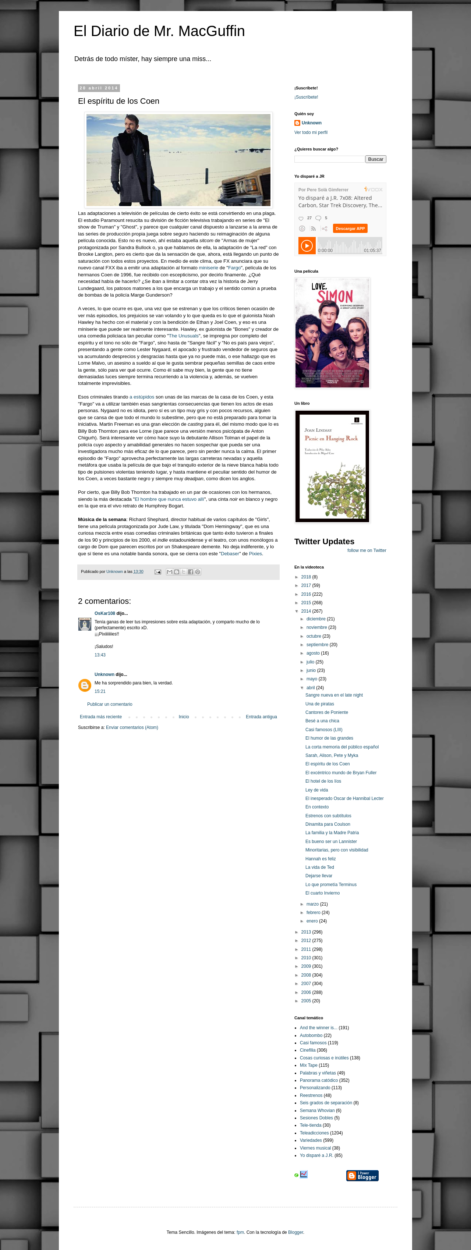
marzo (313, 904)
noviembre (317, 627)
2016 (306, 594)
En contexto (317, 807)
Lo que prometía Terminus (331, 884)
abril (311, 687)
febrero (314, 912)
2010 (306, 957)
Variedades (311, 1140)
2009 (306, 966)
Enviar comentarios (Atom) (132, 727)
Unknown (104, 674)
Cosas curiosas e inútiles (324, 1057)
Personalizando (315, 1087)
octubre (314, 636)
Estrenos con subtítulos (328, 815)
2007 (306, 983)
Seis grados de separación (326, 1102)
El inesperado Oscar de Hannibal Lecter (344, 798)
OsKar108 (105, 613)
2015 (306, 602)
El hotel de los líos (323, 781)
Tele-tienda (311, 1125)
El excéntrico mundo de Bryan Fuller (340, 772)
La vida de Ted (319, 867)
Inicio (184, 716)
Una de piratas (319, 704)
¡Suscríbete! (306, 97)
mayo (313, 678)
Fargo (234, 267)
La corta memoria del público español (342, 747)
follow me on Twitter (366, 550)
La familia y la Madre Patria (332, 832)
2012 (306, 940)
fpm (240, 1232)
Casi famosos (313, 1042)
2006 (306, 992)
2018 (306, 577)
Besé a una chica (322, 720)
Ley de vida (316, 790)
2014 (306, 611)
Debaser (230, 553)
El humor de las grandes (329, 738)
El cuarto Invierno (322, 893)
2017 (306, 585)
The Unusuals (184, 336)
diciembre (317, 619)
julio (311, 662)
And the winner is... (318, 1027)
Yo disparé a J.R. (316, 1155)
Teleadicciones (314, 1133)
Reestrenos (311, 1095)
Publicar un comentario (109, 704)
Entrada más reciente (101, 716)
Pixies (255, 553)
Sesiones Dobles (316, 1117)
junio (312, 670)
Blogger (295, 1232)
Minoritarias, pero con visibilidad (336, 850)
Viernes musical (315, 1148)
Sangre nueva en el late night (334, 695)
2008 (306, 975)
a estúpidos (142, 397)
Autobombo (311, 1035)
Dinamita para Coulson (327, 824)
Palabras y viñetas (318, 1073)
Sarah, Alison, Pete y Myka (331, 755)
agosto (314, 653)
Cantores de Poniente (326, 712)
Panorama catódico (319, 1080)
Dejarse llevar (318, 875)
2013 (306, 932)
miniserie (208, 267)
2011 (306, 949)
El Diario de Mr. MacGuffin (159, 31)
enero (313, 921)
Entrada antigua (261, 716)
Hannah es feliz (320, 858)
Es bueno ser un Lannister (331, 841)
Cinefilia (308, 1050)
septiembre (318, 644)
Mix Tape (309, 1065)
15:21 (100, 691)
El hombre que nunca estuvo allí (169, 499)
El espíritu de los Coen (327, 763)
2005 (306, 1000)
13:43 (100, 655)
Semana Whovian (317, 1110)
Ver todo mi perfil (310, 132)
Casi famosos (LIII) (324, 729)
